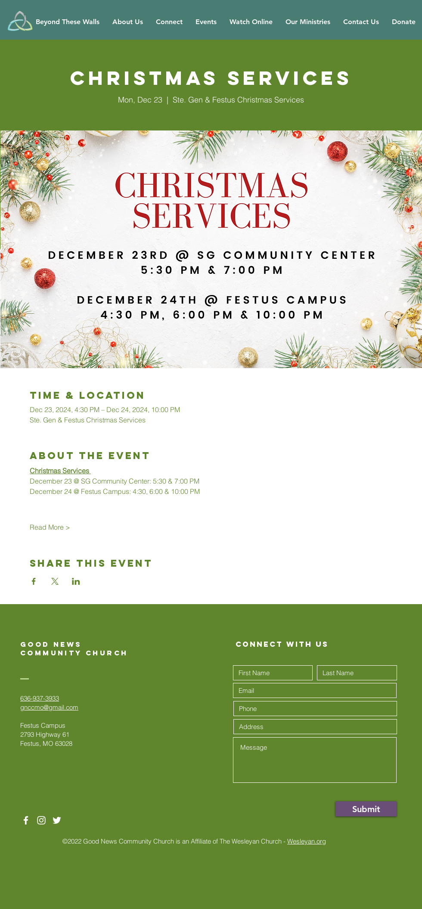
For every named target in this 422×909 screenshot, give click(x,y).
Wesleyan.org (306, 841)
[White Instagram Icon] (41, 820)
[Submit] (366, 808)
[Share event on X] (55, 581)
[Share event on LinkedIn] (76, 581)
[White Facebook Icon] (25, 820)
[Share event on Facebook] (34, 581)
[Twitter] (56, 820)
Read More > (50, 527)
